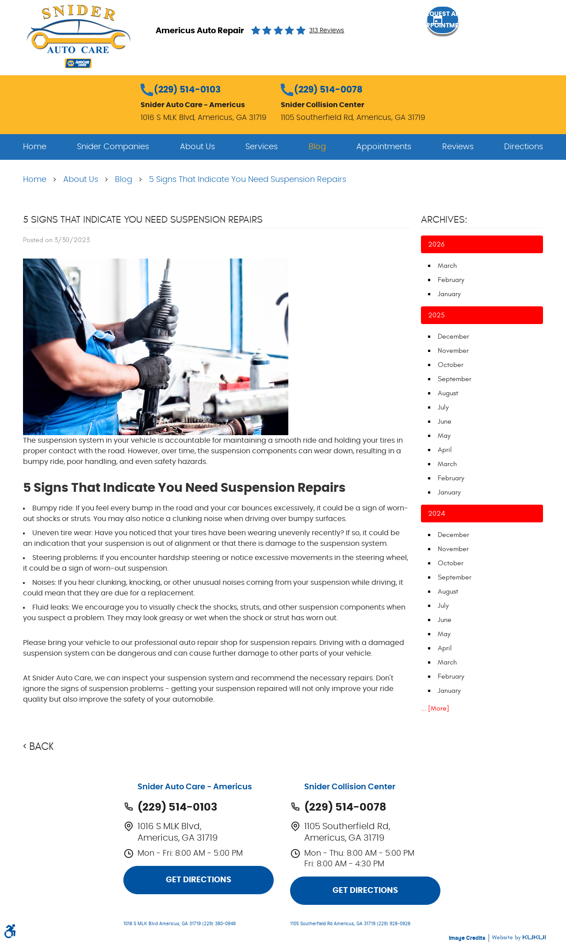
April (445, 450)
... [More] (435, 708)
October (450, 365)
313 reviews (326, 30)
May (444, 436)
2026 (436, 244)
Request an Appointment (495, 30)
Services (261, 147)
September (454, 379)
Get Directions (198, 880)
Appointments (383, 147)
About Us (197, 147)
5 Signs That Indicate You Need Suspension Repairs (247, 180)
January (449, 294)
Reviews (458, 147)
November (453, 351)
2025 (436, 315)
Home (34, 147)
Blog (317, 147)
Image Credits (468, 938)
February (451, 280)
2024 (436, 513)
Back (41, 747)
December (453, 336)
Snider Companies (113, 147)
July (443, 407)
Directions (523, 147)
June (444, 421)
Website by (519, 937)
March (447, 266)
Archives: (444, 219)
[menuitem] (34, 147)
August (448, 393)
